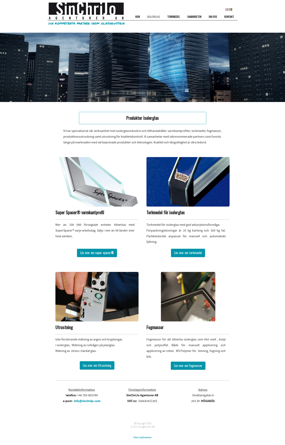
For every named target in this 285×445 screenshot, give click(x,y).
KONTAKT (229, 16)
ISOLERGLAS (153, 16)
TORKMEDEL (173, 16)
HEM (137, 16)
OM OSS (213, 16)
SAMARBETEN (194, 16)
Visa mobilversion (142, 437)
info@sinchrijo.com (87, 401)
